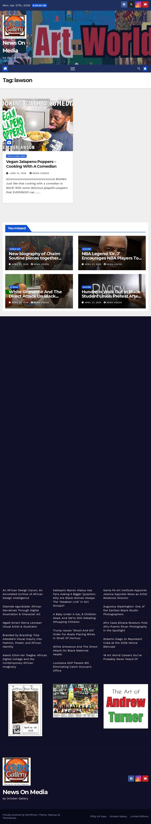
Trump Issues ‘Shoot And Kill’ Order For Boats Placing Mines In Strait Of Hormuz (74, 634)
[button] (139, 68)
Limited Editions (139, 816)
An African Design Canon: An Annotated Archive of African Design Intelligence (23, 594)
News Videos (39, 173)
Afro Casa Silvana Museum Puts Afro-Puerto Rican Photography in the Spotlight (125, 626)
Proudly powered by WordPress (20, 815)
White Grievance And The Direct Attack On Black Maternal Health (35, 296)
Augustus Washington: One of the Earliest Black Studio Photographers (123, 610)
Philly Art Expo (98, 816)
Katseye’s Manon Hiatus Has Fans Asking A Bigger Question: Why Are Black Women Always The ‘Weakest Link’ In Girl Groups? (74, 598)
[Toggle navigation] (72, 68)
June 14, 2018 (18, 173)
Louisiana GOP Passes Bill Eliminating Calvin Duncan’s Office (72, 666)
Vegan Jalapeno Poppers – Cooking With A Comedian (31, 164)
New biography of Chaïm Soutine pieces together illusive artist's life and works (38, 258)
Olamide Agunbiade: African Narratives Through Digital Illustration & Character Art (22, 610)
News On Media (25, 792)
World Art (15, 249)
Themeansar (9, 818)
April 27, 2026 (20, 264)
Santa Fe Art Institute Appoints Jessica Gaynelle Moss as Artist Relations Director (125, 594)
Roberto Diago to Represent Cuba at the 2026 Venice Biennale (122, 642)
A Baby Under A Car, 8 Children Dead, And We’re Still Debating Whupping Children (74, 618)
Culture (87, 249)
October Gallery (118, 816)
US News (14, 287)
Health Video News (16, 156)
